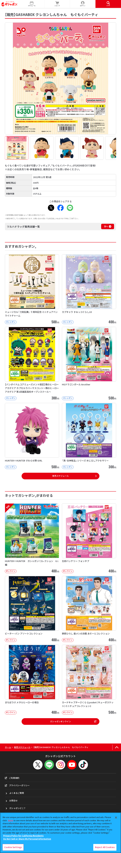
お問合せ (13, 800)
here (10, 820)
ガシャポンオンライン (73, 721)
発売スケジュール (60, 475)
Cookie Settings (13, 847)
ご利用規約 (12, 777)
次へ (106, 226)
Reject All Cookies (105, 847)
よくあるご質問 (16, 792)
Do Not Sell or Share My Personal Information (27, 838)
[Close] (115, 817)
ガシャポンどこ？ (17, 808)
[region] (60, 832)
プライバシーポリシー (17, 785)
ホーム (8, 747)
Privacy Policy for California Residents (23, 835)
